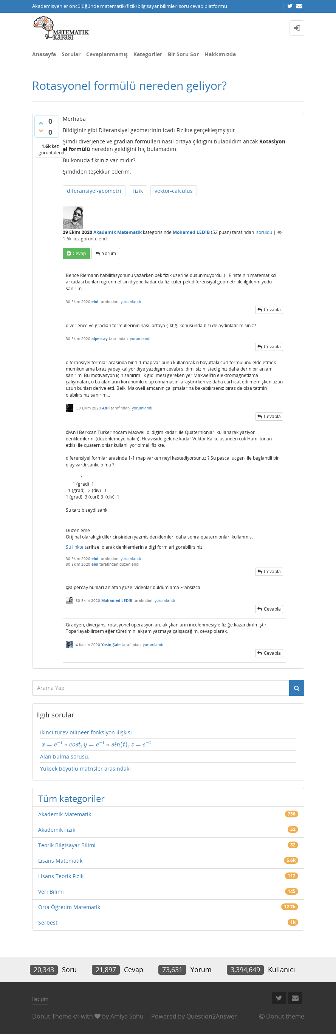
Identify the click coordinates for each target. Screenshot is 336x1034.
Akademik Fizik (56, 829)
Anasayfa (44, 54)
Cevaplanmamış (107, 54)
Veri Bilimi (51, 891)
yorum (109, 253)
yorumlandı (131, 301)
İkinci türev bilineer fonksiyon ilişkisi (86, 732)
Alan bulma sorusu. (65, 756)
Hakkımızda (220, 54)
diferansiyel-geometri (94, 190)
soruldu (264, 232)
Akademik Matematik (117, 232)
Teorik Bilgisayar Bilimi (67, 845)
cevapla (272, 309)
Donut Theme (51, 1016)
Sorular (71, 54)
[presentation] (96, 744)
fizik (138, 190)
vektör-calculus (174, 190)
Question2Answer (211, 1016)
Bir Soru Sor (183, 54)
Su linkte (75, 547)
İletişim (40, 999)
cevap (79, 253)
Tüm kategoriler (71, 798)
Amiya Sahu (127, 1016)
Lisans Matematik (60, 860)
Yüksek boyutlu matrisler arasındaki (85, 768)
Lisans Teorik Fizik (61, 876)
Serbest (47, 922)
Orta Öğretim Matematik (69, 907)
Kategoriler (147, 54)
